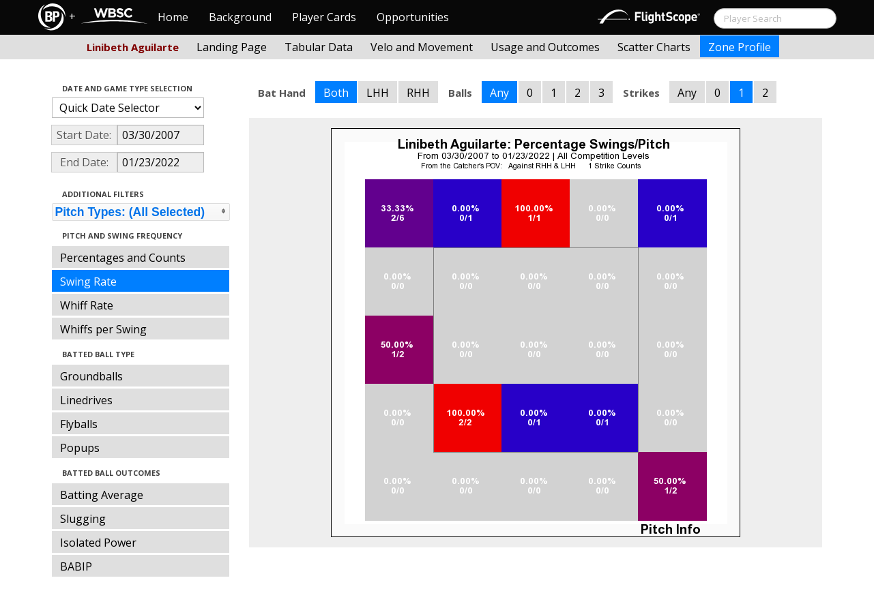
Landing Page (231, 47)
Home (173, 17)
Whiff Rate (86, 305)
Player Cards (324, 17)
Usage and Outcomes (545, 47)
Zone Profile (739, 47)
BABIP (76, 566)
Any (499, 92)
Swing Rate (88, 281)
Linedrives (86, 400)
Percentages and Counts (123, 257)
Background (240, 17)
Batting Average (101, 494)
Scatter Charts (653, 47)
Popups (80, 447)
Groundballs (91, 376)
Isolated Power (98, 542)
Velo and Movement (421, 47)
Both (336, 92)
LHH (377, 92)
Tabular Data (319, 47)
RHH (418, 92)
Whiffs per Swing (103, 329)
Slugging (83, 518)
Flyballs (79, 423)
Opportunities (413, 17)
